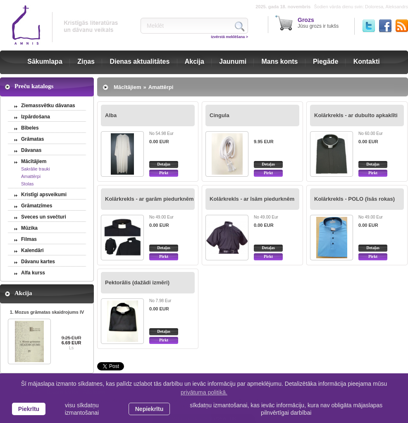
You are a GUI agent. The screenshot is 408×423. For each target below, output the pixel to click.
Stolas (27, 183)
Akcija (194, 61)
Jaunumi (232, 61)
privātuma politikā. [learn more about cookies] (204, 392)
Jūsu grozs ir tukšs (318, 23)
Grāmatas (32, 139)
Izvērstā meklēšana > (229, 37)
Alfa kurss (33, 273)
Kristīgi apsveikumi (44, 194)
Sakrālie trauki (35, 168)
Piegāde (325, 61)
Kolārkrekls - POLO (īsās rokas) (354, 199)
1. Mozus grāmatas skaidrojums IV (47, 312)
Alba (111, 115)
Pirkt (163, 173)
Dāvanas (31, 150)
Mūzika (29, 228)
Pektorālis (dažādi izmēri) (137, 282)
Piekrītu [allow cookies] (28, 409)
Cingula (219, 115)
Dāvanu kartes (38, 261)
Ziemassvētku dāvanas (48, 105)
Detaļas (163, 164)
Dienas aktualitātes (139, 61)
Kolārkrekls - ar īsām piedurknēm (252, 199)
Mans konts (280, 61)
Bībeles (30, 128)
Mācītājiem (33, 161)
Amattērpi (31, 176)
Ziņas (86, 61)
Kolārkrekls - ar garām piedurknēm (149, 199)
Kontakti (366, 61)
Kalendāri (32, 250)
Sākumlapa (44, 61)
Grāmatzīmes (36, 206)
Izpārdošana (35, 117)
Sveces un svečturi (43, 217)
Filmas (29, 239)
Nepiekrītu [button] (149, 409)
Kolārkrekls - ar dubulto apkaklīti (356, 115)
